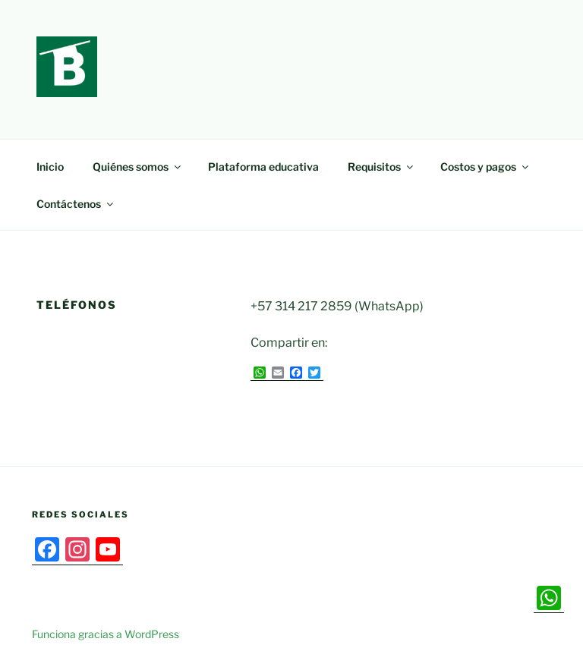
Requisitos (381, 166)
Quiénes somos (138, 166)
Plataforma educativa (263, 166)
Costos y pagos (485, 166)
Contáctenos (75, 203)
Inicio (50, 166)
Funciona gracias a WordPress (105, 634)
